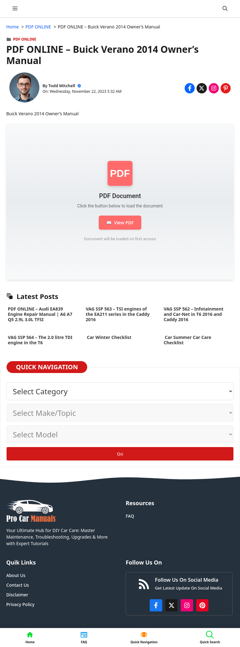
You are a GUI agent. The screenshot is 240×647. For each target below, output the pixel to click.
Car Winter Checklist (108, 337)
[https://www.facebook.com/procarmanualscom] (156, 605)
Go (120, 453)
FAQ (130, 516)
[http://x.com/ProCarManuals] (171, 605)
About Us (15, 575)
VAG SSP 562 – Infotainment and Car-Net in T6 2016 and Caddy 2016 (193, 314)
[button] (225, 8)
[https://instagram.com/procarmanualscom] (187, 605)
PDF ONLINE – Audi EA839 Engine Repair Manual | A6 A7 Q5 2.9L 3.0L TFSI (40, 314)
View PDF (119, 222)
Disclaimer (17, 595)
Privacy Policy (20, 604)
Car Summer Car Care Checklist (187, 340)
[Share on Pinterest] (226, 88)
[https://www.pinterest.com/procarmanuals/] (202, 605)
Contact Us (17, 585)
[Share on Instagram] (214, 88)
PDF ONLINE (24, 39)
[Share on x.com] (202, 88)
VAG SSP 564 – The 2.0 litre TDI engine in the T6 (40, 340)
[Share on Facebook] (190, 88)
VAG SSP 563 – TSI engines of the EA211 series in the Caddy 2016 (117, 314)
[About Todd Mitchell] (24, 88)
